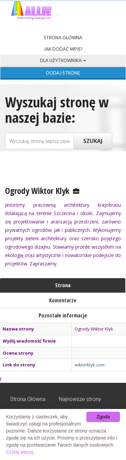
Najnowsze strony (80, 399)
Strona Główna (63, 37)
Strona (63, 285)
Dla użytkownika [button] (63, 60)
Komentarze (62, 300)
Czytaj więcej (20, 452)
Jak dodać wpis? (63, 49)
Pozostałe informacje (63, 315)
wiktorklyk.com (89, 365)
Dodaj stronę (63, 72)
